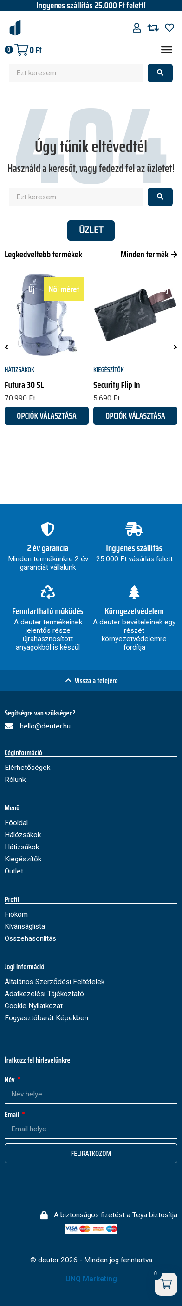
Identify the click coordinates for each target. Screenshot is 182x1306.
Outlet (14, 871)
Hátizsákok (19, 370)
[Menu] (166, 49)
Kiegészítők (108, 370)
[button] (6, 347)
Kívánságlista (25, 926)
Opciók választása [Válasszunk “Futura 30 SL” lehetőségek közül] (46, 415)
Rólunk (15, 779)
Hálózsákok (23, 835)
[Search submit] (160, 73)
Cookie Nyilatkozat (34, 1006)
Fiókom (16, 914)
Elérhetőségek (27, 767)
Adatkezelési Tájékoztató (44, 994)
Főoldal (16, 823)
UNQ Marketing (91, 1278)
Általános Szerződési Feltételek (54, 982)
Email (12, 1114)
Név (10, 1079)
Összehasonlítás (30, 938)
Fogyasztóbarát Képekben (46, 1018)
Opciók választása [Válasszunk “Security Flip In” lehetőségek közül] (135, 415)
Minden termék (145, 254)
